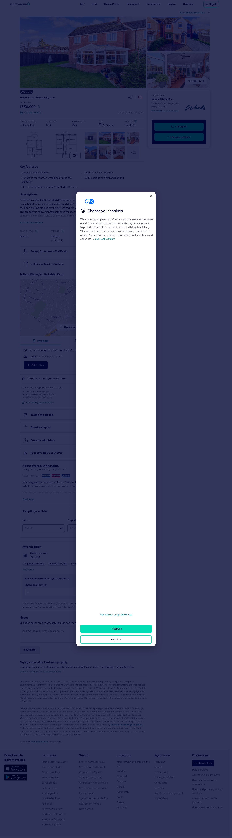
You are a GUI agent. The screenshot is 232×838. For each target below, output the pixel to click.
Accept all (116, 628)
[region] (116, 419)
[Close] (151, 195)
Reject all (116, 639)
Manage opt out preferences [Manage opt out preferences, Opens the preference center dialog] (116, 614)
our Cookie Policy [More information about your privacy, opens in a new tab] (105, 238)
